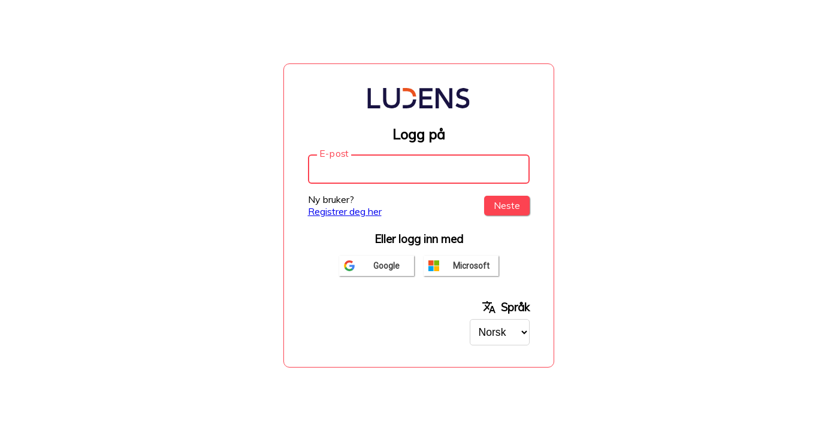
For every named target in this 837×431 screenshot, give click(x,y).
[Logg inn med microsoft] (461, 266)
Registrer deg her (345, 211)
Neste (507, 205)
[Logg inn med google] (376, 266)
